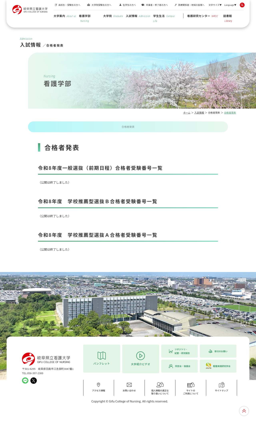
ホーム (186, 112)
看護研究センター (202, 16)
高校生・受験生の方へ (69, 4)
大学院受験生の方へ (101, 4)
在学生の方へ (129, 4)
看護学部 (85, 18)
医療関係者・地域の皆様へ (191, 4)
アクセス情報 (98, 387)
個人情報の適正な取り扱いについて (160, 388)
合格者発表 (128, 127)
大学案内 (65, 16)
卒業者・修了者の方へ (157, 4)
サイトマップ (221, 387)
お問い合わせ (129, 387)
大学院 (113, 16)
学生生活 (164, 18)
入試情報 (138, 16)
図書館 (227, 18)
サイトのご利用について (190, 388)
